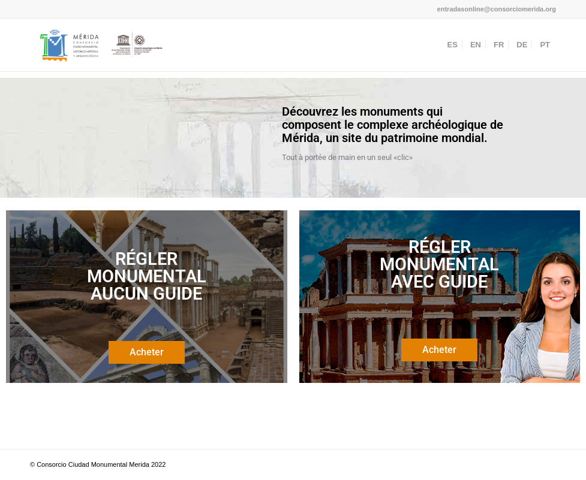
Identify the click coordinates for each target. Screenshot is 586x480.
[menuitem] (452, 45)
